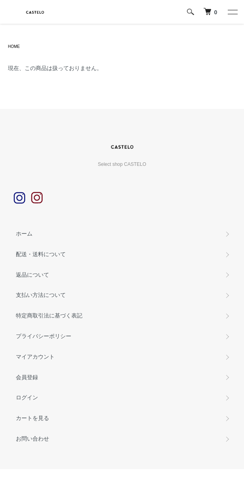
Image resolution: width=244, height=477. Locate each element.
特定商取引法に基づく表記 (49, 315)
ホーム (24, 233)
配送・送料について (41, 254)
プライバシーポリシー (43, 336)
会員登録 (27, 377)
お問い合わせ (32, 438)
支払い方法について (41, 295)
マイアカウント (35, 356)
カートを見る (32, 418)
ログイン (27, 397)
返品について (32, 275)
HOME (14, 46)
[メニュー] (232, 12)
